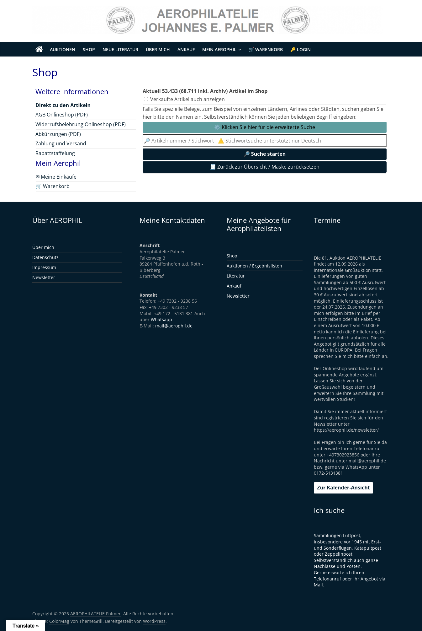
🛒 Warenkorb (266, 49)
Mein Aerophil (219, 49)
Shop (89, 49)
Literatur (236, 276)
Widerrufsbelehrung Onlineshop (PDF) (80, 124)
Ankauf (186, 49)
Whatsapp (161, 319)
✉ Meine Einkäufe (55, 176)
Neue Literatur (120, 49)
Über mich (158, 49)
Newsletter (43, 277)
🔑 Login (300, 49)
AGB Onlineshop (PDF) (61, 114)
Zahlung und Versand (60, 143)
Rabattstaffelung (55, 153)
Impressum (44, 267)
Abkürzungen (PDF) (58, 134)
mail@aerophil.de (174, 326)
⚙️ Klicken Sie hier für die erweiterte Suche (264, 127)
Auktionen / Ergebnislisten (254, 266)
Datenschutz (45, 257)
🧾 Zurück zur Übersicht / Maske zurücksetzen (264, 166)
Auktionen (62, 49)
